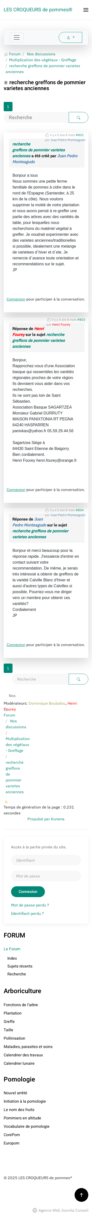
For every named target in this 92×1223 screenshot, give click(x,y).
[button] (85, 10)
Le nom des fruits (19, 1110)
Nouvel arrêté (15, 1093)
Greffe (9, 1022)
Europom (11, 1143)
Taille (8, 1030)
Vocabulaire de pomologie (27, 1126)
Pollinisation (14, 1038)
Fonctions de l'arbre (21, 1005)
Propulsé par (39, 818)
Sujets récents (19, 966)
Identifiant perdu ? (27, 913)
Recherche (16, 974)
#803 (81, 320)
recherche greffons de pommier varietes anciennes (38, 150)
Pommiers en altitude (22, 1118)
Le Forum (12, 949)
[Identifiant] (46, 860)
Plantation (13, 1013)
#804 (80, 510)
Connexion (16, 299)
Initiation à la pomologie (25, 1101)
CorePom (12, 1135)
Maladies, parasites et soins (28, 1047)
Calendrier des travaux (23, 1055)
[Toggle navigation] (17, 37)
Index (12, 958)
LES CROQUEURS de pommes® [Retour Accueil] (38, 9)
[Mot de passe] (46, 876)
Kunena (58, 818)
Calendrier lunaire (19, 1063)
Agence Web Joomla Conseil (60, 1210)
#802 (80, 135)
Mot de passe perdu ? (30, 905)
